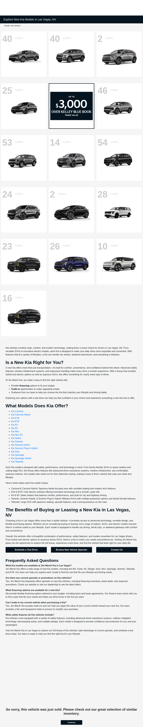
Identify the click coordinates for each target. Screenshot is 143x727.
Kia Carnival (17, 411)
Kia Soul (15, 451)
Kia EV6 (15, 418)
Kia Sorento (17, 441)
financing (24, 385)
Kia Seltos (16, 438)
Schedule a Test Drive (26, 550)
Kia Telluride (17, 461)
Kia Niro (15, 431)
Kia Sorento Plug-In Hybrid (24, 448)
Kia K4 (14, 425)
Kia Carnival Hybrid (20, 414)
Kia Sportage (17, 455)
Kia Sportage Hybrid (21, 458)
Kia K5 (14, 428)
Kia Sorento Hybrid (20, 445)
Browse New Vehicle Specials (71, 550)
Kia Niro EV (17, 435)
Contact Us (117, 550)
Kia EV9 (15, 421)
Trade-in (15, 389)
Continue (71, 722)
